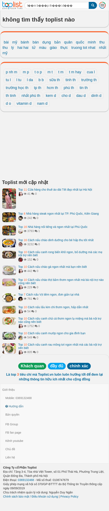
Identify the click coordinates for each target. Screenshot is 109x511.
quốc (80, 42)
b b (41, 80)
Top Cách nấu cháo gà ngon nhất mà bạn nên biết (52, 266)
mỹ (14, 42)
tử (33, 48)
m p (26, 72)
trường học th (17, 88)
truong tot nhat (83, 48)
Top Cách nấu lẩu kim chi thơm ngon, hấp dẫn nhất (53, 307)
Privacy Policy (69, 496)
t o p (38, 72)
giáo (53, 48)
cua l (91, 72)
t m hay (75, 72)
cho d (66, 96)
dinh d (96, 96)
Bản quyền (12, 414)
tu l (8, 80)
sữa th (54, 80)
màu (42, 48)
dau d (81, 96)
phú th (69, 88)
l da (30, 80)
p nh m (11, 72)
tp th (37, 88)
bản (57, 42)
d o (8, 103)
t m (60, 72)
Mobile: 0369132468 (18, 398)
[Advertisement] (54, 147)
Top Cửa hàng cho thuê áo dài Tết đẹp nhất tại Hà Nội (55, 189)
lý (12, 48)
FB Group (11, 424)
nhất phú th (31, 96)
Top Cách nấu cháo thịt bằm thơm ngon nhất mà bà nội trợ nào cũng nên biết (61, 281)
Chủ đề (10, 449)
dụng (46, 42)
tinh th (70, 80)
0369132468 (26, 480)
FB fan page (13, 432)
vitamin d (24, 103)
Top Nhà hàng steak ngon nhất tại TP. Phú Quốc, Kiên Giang (58, 213)
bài (6, 42)
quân (68, 42)
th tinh (11, 96)
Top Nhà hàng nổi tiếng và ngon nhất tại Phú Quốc (52, 226)
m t (50, 72)
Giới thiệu (8, 389)
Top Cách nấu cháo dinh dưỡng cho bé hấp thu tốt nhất (56, 240)
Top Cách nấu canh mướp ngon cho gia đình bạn (51, 333)
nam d (42, 103)
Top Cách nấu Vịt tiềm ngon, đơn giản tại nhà (48, 294)
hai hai (22, 48)
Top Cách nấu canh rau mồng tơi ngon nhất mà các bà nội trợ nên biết (60, 346)
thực (64, 48)
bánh (25, 42)
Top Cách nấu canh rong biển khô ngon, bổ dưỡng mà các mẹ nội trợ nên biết (60, 253)
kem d (51, 96)
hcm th (52, 88)
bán (36, 42)
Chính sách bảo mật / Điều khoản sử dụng (30, 496)
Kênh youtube (14, 440)
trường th (89, 80)
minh (92, 42)
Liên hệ (10, 457)
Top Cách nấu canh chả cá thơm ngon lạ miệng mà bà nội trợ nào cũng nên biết (59, 320)
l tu (18, 80)
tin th (84, 88)
